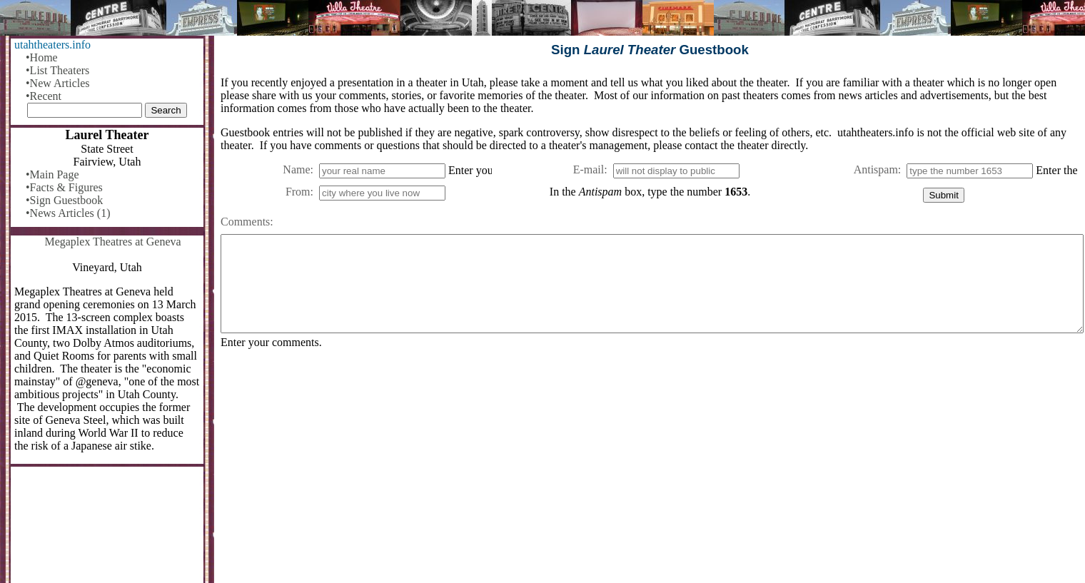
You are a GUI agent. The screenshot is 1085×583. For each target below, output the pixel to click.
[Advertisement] (649, 472)
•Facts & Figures (64, 187)
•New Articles (58, 83)
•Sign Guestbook (64, 200)
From (298, 192)
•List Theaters (57, 70)
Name (296, 169)
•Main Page (52, 174)
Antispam (876, 169)
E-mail (589, 169)
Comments (245, 222)
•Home (42, 57)
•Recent (43, 96)
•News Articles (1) (68, 213)
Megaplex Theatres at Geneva (112, 241)
